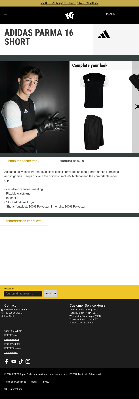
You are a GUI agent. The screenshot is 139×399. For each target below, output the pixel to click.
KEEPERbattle (11, 339)
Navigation (5, 15)
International (16, 389)
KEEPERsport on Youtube (13, 361)
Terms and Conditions (15, 382)
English (111, 14)
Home (69, 15)
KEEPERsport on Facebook (6, 361)
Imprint (33, 382)
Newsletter (9, 288)
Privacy (45, 382)
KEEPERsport (11, 335)
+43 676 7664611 (13, 313)
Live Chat (9, 316)
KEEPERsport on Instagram (28, 361)
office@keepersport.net (15, 309)
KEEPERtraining (12, 348)
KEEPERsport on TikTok (20, 361)
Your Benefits (11, 352)
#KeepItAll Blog (12, 344)
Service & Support (13, 331)
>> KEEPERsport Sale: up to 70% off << (69, 3)
